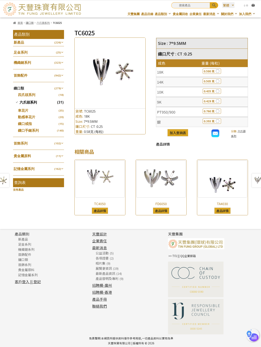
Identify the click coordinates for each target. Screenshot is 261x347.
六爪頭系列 (43, 23)
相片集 (100, 263)
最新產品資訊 (105, 273)
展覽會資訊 (104, 268)
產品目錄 (147, 14)
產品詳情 (100, 210)
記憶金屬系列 (24, 168)
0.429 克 (212, 101)
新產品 (19, 42)
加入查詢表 (178, 132)
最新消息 (211, 14)
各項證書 (102, 258)
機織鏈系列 (22, 62)
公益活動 (102, 253)
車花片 (23, 110)
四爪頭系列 (26, 94)
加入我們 (247, 14)
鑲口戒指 (25, 123)
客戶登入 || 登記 (28, 281)
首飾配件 (21, 75)
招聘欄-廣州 (102, 285)
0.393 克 (212, 121)
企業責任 (195, 14)
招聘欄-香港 (102, 292)
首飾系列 (21, 143)
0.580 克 (212, 71)
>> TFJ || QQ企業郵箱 (182, 256)
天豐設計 (99, 233)
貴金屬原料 (22, 156)
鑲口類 (30, 23)
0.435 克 (212, 91)
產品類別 (163, 14)
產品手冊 (99, 299)
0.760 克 (212, 111)
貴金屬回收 (180, 14)
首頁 (20, 23)
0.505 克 (212, 81)
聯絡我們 (99, 306)
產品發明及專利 (107, 278)
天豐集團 (133, 14)
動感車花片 (26, 117)
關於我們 (229, 14)
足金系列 (21, 52)
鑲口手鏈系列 (28, 130)
